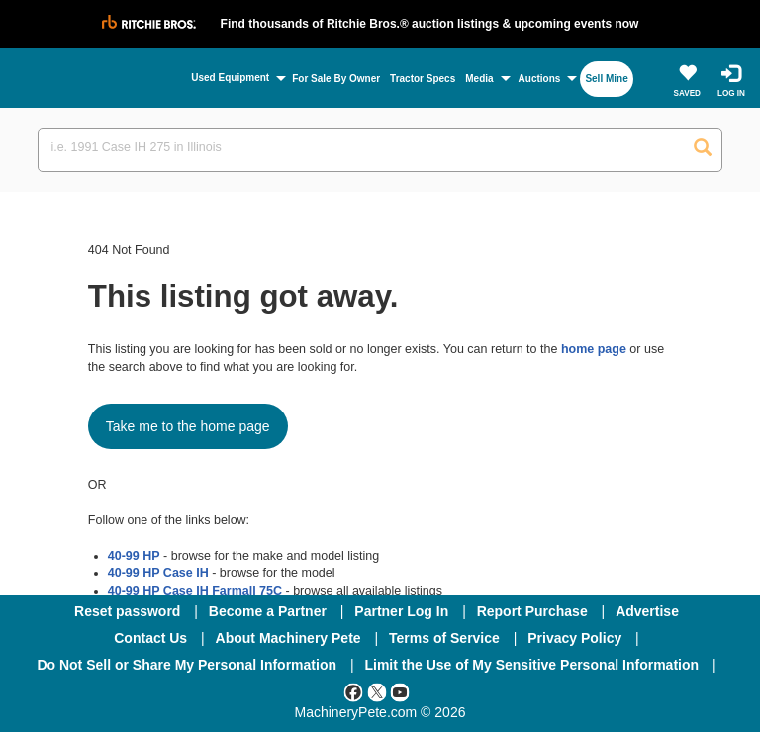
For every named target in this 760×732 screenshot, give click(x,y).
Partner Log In (401, 611)
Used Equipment (230, 77)
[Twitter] (377, 691)
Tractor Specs (422, 78)
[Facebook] (353, 691)
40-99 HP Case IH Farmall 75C (195, 590)
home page (593, 349)
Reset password (127, 611)
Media (479, 78)
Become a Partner (268, 611)
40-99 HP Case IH (158, 573)
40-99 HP (134, 556)
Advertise (647, 611)
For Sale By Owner (336, 78)
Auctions (540, 78)
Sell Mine (606, 78)
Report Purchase (532, 611)
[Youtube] (400, 691)
